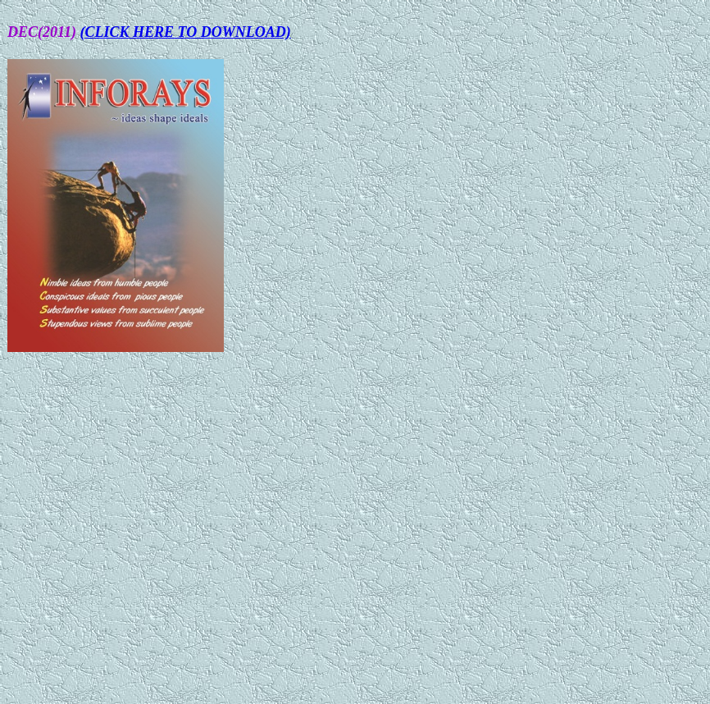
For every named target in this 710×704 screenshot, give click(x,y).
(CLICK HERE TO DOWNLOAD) (185, 32)
